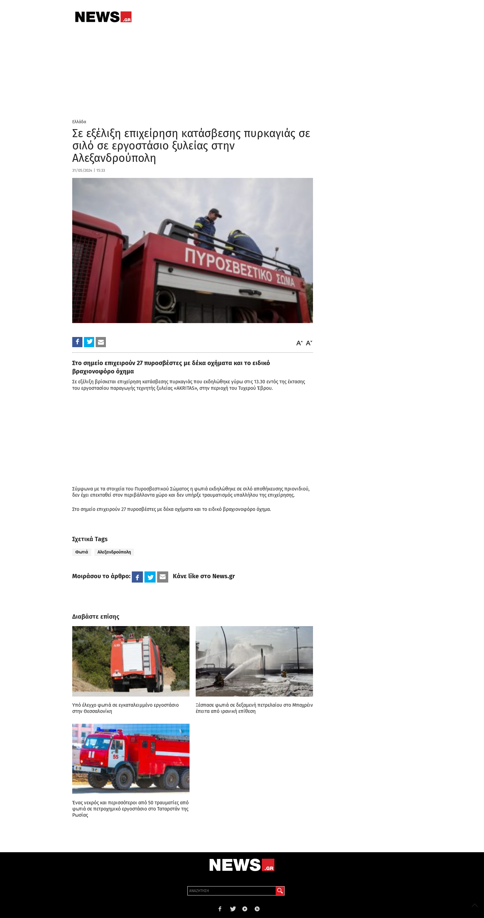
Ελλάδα (79, 121)
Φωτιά (81, 552)
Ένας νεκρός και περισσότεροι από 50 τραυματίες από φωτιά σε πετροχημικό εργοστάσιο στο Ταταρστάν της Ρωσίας (130, 809)
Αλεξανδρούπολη (114, 552)
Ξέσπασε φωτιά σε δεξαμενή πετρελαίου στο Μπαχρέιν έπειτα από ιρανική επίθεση (254, 708)
